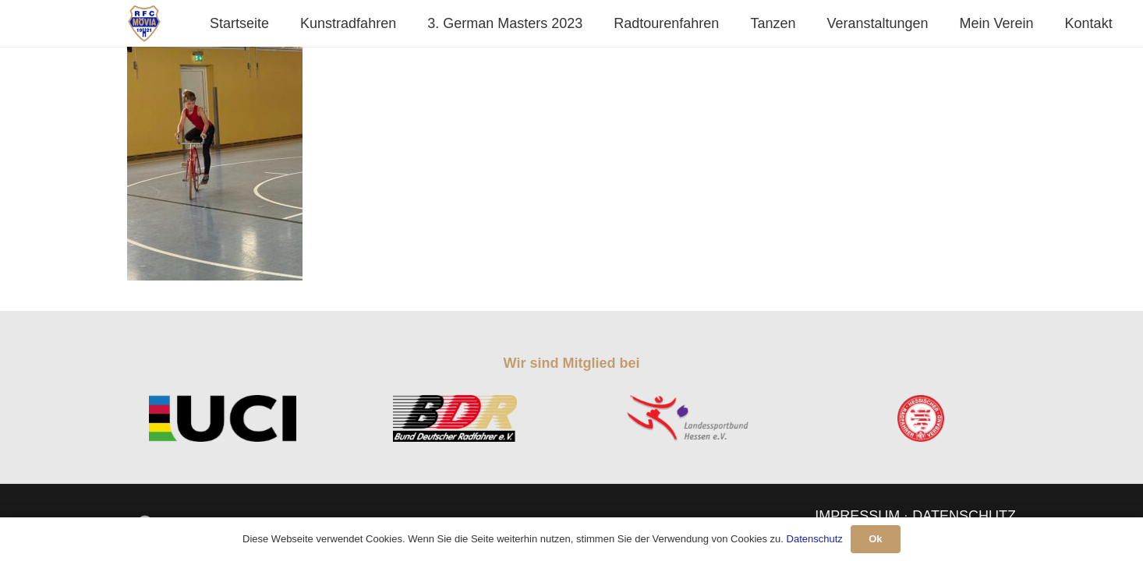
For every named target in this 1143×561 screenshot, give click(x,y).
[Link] (144, 23)
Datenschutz (815, 539)
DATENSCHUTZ (964, 516)
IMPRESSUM (857, 516)
